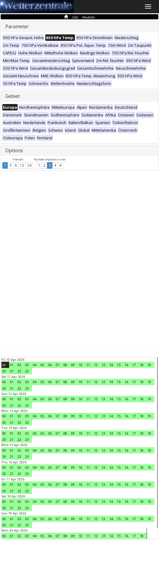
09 (73, 365)
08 (65, 365)
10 (80, 365)
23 (27, 371)
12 (22, 165)
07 (57, 365)
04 (34, 365)
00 (4, 365)
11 (88, 365)
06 (50, 365)
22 (19, 371)
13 (103, 365)
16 (126, 365)
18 (141, 365)
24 (29, 165)
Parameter (17, 26)
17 (134, 365)
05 (42, 365)
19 (149, 365)
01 (12, 365)
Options (14, 150)
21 (12, 371)
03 (27, 365)
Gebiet (12, 96)
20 (4, 371)
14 (111, 365)
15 (118, 365)
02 (19, 365)
